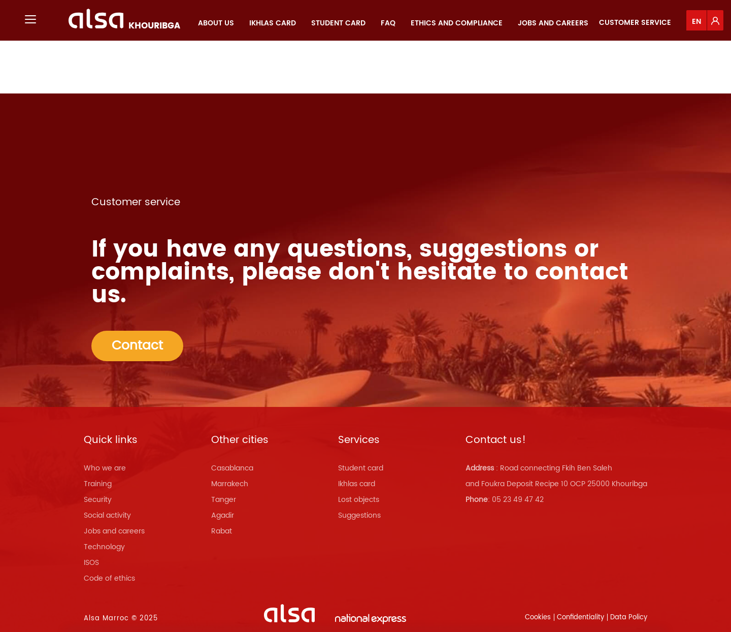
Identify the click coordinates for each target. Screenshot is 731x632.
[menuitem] (216, 23)
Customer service (635, 22)
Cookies (538, 617)
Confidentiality (580, 617)
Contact (137, 345)
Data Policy (628, 617)
